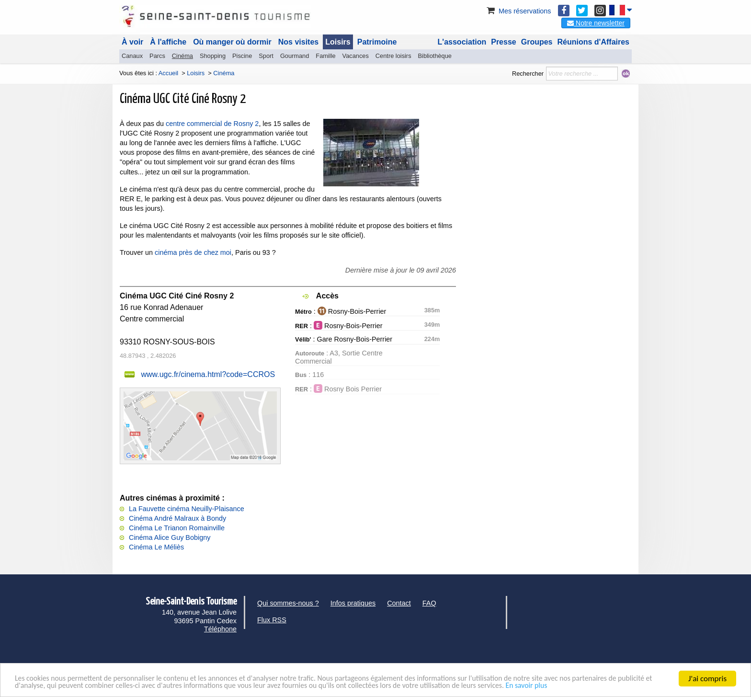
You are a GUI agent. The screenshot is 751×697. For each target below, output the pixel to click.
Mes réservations (518, 11)
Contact (399, 603)
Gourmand (294, 55)
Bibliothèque (435, 55)
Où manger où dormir (232, 42)
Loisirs (337, 42)
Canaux (132, 55)
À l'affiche (168, 42)
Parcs (157, 55)
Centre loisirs (393, 55)
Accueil (168, 73)
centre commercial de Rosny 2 (212, 123)
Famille (325, 55)
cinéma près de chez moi (193, 252)
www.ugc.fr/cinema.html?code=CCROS (208, 374)
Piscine (242, 55)
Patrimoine (377, 42)
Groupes (537, 42)
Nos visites (298, 42)
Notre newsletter (596, 23)
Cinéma (182, 55)
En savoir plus (608, 686)
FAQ (429, 603)
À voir (132, 42)
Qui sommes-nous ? (288, 603)
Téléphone (220, 629)
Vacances (355, 55)
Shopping (213, 55)
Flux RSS (271, 620)
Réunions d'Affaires (594, 42)
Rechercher (528, 73)
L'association (462, 42)
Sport (266, 55)
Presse (503, 42)
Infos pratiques (353, 603)
